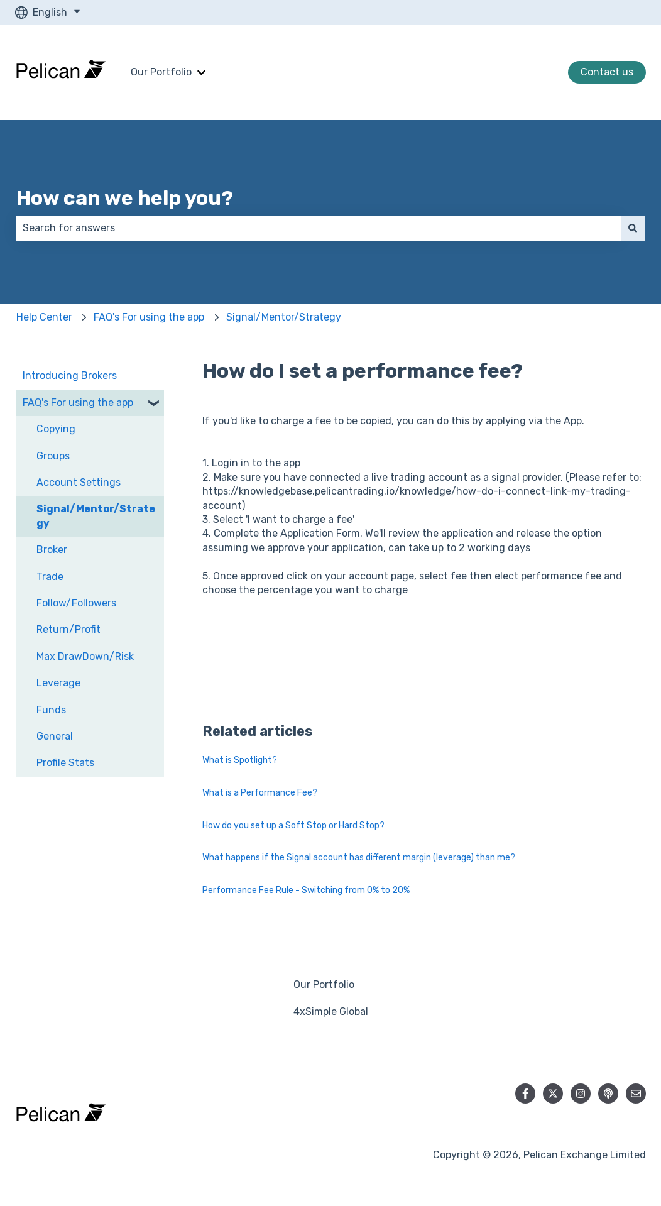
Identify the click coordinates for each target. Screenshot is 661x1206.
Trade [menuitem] (49, 577)
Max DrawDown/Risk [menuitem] (85, 656)
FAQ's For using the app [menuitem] (78, 402)
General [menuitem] (54, 736)
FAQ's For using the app (149, 317)
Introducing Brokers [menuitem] (70, 375)
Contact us (607, 72)
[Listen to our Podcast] (608, 1093)
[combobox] (318, 228)
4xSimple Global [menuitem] (330, 1011)
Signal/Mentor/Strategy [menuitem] (95, 516)
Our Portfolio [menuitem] (323, 984)
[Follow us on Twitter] (553, 1093)
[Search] (633, 228)
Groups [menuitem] (53, 456)
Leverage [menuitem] (58, 683)
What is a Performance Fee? (259, 792)
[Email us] (636, 1093)
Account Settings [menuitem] (78, 482)
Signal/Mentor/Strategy (283, 317)
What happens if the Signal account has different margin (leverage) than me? (358, 857)
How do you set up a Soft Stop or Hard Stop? (293, 825)
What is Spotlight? (239, 760)
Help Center (44, 317)
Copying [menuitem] (55, 429)
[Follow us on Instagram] (581, 1093)
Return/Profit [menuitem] (68, 629)
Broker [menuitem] (51, 550)
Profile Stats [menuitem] (65, 763)
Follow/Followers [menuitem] (76, 603)
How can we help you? (124, 198)
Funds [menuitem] (51, 710)
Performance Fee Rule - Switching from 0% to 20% (306, 890)
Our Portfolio (161, 72)
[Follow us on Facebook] (525, 1093)
